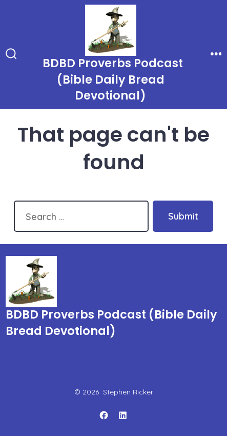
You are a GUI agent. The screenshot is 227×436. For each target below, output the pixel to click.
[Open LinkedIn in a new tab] (123, 415)
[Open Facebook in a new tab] (104, 415)
